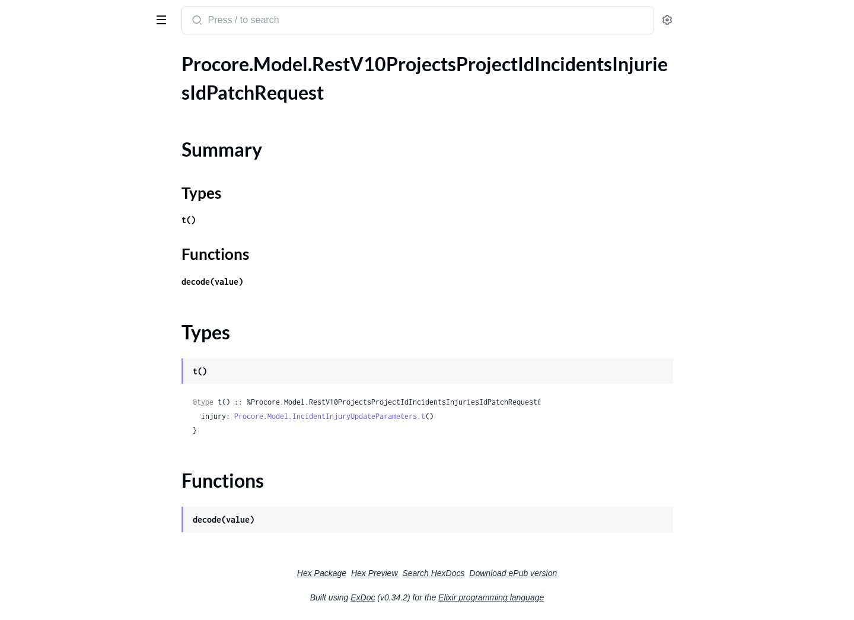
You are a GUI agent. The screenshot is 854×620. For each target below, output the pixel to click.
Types (31, 114)
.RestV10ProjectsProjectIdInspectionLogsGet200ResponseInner (84, 374)
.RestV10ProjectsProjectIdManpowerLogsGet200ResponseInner (84, 599)
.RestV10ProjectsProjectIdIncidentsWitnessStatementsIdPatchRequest (84, 342)
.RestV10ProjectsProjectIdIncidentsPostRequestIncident (84, 246)
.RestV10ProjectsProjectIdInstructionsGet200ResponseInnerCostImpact (84, 518)
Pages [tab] (21, 55)
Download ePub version (602, 573)
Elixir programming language (580, 597)
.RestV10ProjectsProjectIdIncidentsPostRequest (84, 230)
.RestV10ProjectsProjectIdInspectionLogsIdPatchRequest (84, 390)
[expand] (166, 80)
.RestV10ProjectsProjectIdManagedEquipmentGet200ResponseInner (84, 567)
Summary (39, 100)
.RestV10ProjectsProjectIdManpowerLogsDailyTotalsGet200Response (84, 583)
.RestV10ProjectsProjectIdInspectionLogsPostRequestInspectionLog (84, 438)
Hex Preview (463, 573)
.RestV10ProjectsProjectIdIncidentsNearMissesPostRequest (84, 214)
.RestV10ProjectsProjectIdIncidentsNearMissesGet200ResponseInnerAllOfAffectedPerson (84, 182)
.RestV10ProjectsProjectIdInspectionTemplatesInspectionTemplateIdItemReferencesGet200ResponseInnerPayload (84, 470)
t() (277, 220)
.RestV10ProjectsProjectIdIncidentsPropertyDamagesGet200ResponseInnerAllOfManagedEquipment (84, 294)
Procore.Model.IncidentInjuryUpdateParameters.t (418, 416)
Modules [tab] (66, 55)
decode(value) (301, 281)
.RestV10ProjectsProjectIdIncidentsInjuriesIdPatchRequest (84, 79)
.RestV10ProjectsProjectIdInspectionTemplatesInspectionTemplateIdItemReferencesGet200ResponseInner (84, 454)
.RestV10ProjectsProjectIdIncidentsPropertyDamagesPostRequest (84, 326)
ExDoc (451, 597)
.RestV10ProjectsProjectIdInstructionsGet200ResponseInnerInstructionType (84, 534)
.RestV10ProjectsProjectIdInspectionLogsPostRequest (84, 422)
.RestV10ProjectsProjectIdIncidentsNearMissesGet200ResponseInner (84, 166)
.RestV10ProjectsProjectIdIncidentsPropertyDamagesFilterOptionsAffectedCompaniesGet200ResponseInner (84, 262)
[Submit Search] (285, 21)
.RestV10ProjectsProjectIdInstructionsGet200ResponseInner (84, 502)
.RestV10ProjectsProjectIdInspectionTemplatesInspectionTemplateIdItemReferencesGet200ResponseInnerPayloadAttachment (84, 486)
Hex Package (410, 573)
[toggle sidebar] (162, 19)
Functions (40, 129)
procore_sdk (40, 14)
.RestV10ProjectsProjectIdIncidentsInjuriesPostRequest (84, 150)
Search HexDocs (522, 573)
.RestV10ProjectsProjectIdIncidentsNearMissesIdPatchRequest (84, 198)
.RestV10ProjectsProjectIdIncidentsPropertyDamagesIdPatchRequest (84, 310)
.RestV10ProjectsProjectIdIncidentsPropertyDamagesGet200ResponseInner (84, 278)
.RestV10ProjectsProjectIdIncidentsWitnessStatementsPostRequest (84, 358)
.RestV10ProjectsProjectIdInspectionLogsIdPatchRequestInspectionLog (84, 406)
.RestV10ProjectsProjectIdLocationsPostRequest (84, 551)
